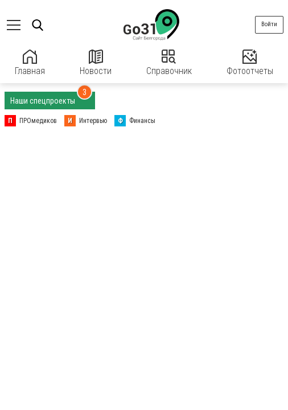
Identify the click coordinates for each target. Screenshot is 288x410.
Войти (269, 24)
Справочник (169, 63)
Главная (30, 63)
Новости (96, 63)
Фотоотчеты (250, 63)
